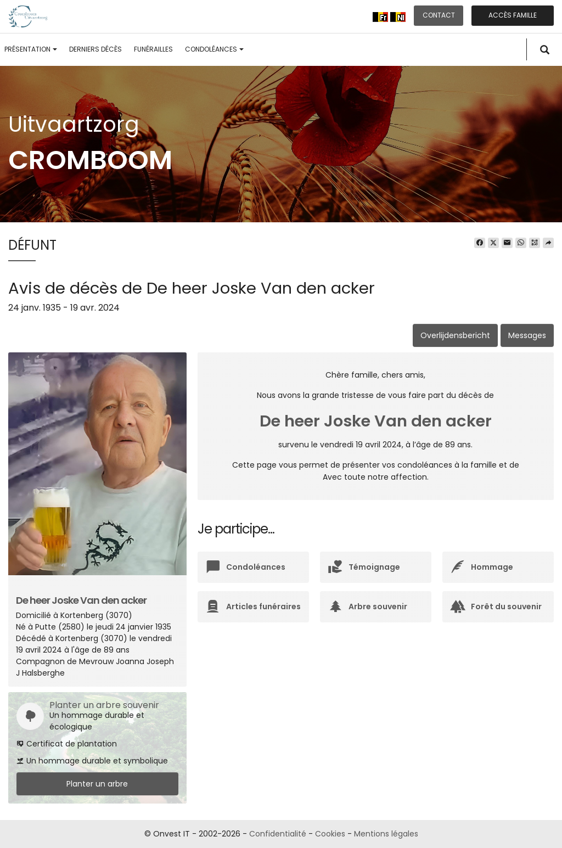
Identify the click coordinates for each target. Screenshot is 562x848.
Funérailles (153, 49)
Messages (527, 335)
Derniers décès (95, 49)
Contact (439, 15)
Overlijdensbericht (455, 335)
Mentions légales (386, 833)
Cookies (330, 833)
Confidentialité (277, 833)
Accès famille (512, 15)
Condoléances (214, 49)
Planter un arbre (97, 783)
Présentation (30, 49)
